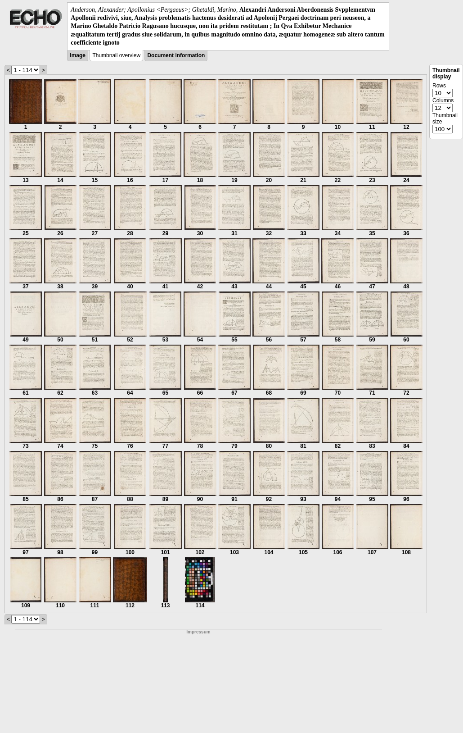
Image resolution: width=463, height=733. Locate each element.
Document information (176, 55)
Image (77, 55)
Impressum (198, 631)
